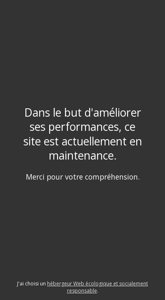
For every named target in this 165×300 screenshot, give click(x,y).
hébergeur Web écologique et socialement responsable (97, 287)
